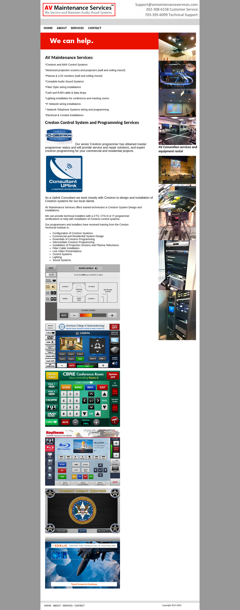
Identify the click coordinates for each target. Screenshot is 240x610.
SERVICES (68, 605)
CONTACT (80, 605)
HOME (47, 605)
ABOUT (57, 605)
